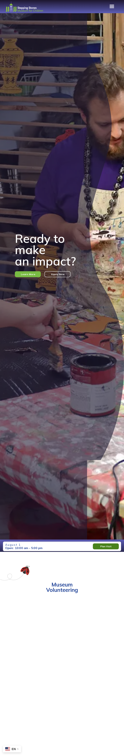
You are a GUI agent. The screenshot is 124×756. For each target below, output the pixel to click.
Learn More (28, 274)
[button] (112, 6)
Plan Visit (106, 546)
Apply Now (58, 274)
